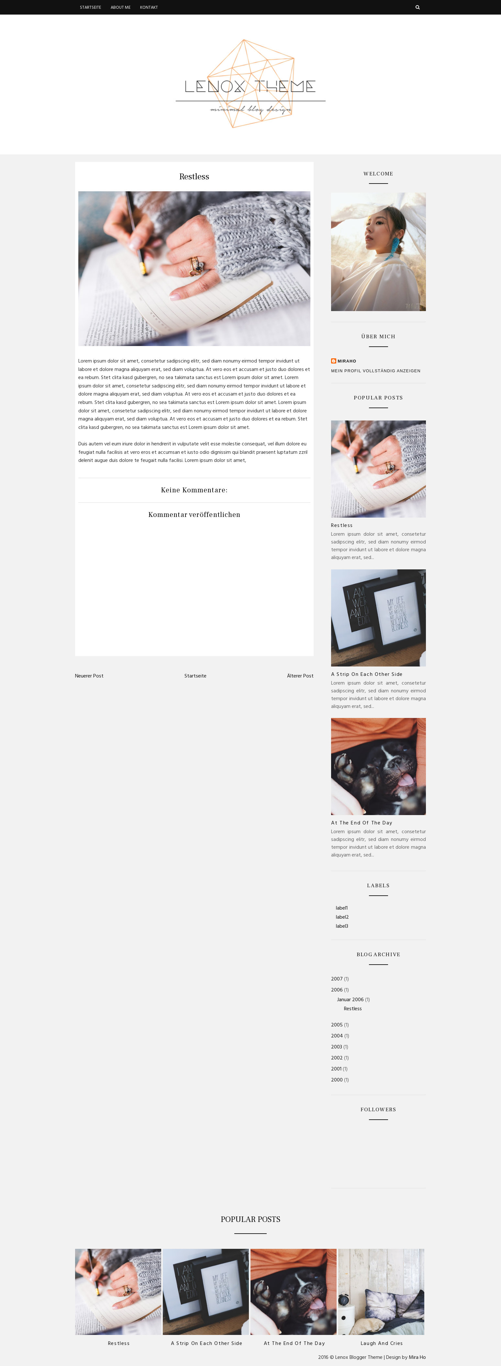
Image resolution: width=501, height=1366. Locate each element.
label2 (342, 918)
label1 (342, 908)
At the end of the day (362, 823)
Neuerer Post (89, 676)
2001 (336, 1069)
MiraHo (347, 361)
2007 (337, 979)
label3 (342, 927)
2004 (337, 1036)
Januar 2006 (350, 1000)
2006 (337, 990)
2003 (336, 1047)
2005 (337, 1025)
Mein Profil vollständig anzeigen (375, 371)
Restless (342, 526)
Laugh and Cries (382, 1344)
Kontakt (149, 8)
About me (120, 8)
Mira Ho (417, 1358)
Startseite (90, 8)
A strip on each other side (367, 675)
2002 (337, 1058)
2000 (337, 1080)
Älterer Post (300, 676)
